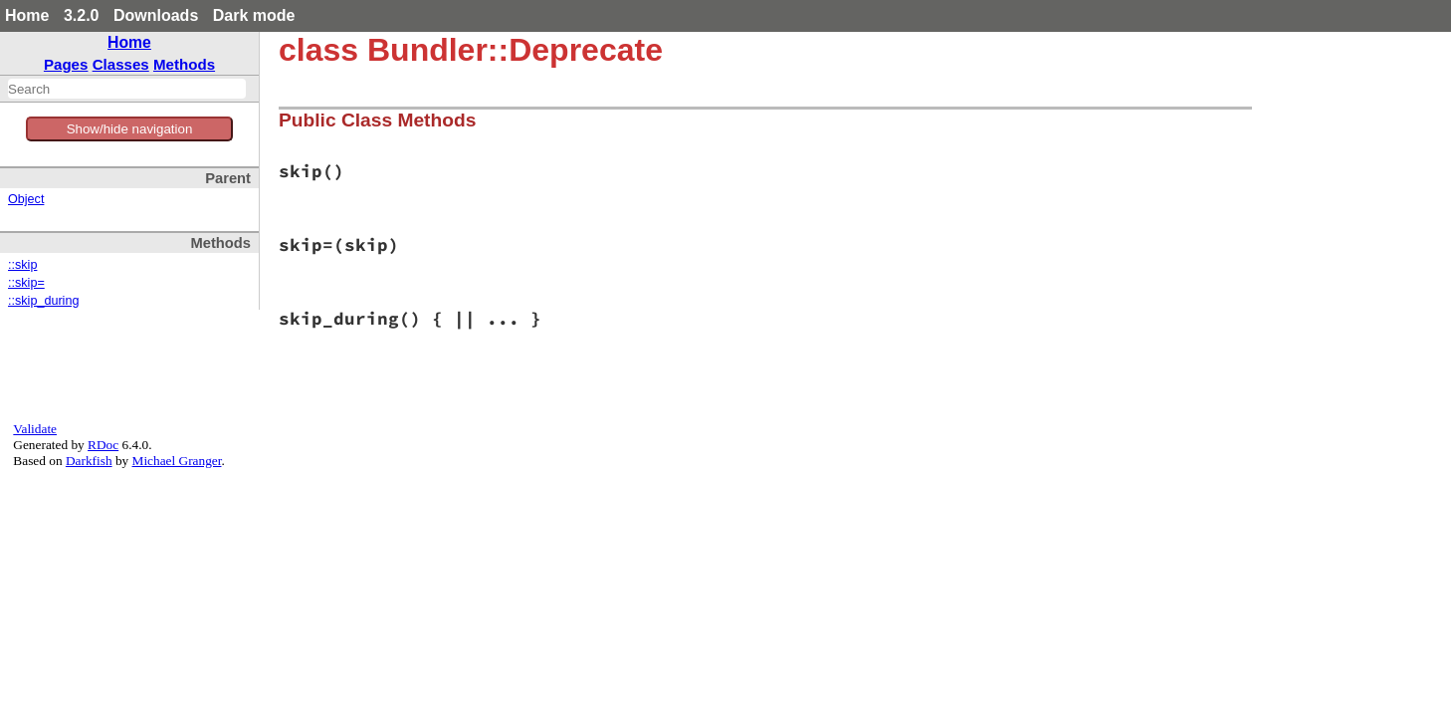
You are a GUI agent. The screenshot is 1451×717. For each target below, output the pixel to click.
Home (27, 15)
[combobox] (127, 89)
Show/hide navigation (130, 128)
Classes (121, 64)
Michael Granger (177, 460)
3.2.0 (82, 15)
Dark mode (254, 15)
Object (26, 199)
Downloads (155, 15)
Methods (184, 64)
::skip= (26, 283)
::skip (22, 265)
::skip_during (43, 301)
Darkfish (89, 460)
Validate (35, 428)
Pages (66, 64)
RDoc (103, 444)
